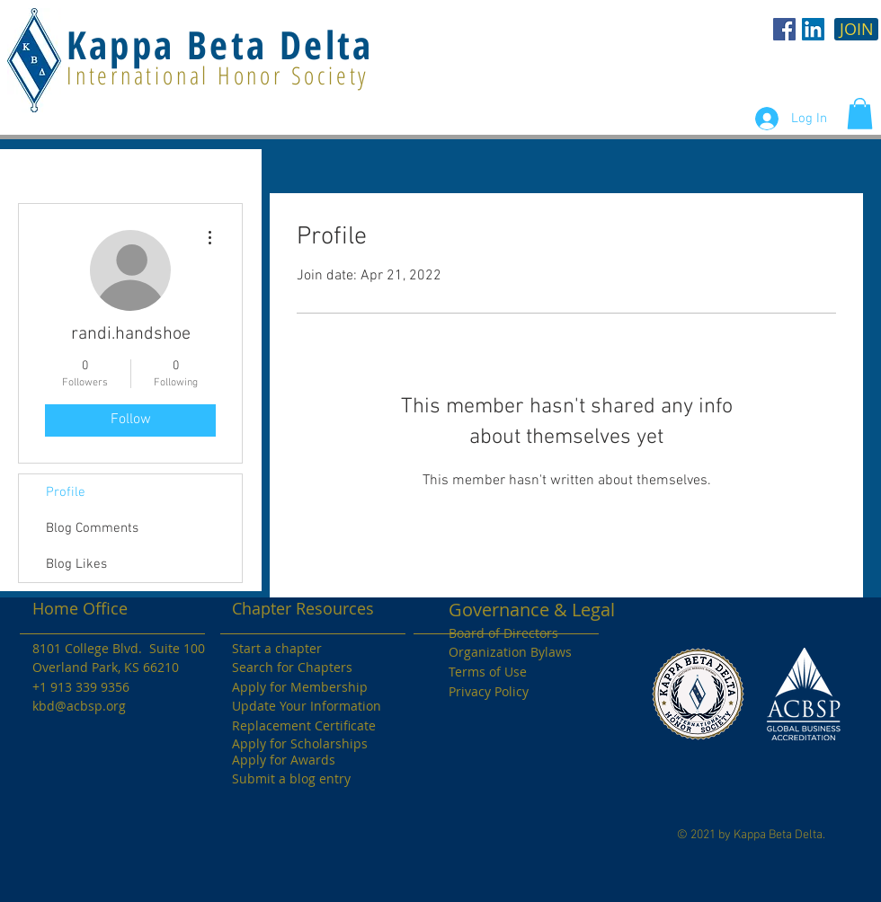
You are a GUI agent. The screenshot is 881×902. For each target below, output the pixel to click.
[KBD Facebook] (784, 29)
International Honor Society (218, 75)
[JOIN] (856, 29)
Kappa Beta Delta (220, 44)
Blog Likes (76, 564)
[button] (860, 113)
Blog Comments (92, 528)
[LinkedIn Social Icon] (813, 29)
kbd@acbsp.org (79, 705)
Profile (65, 492)
